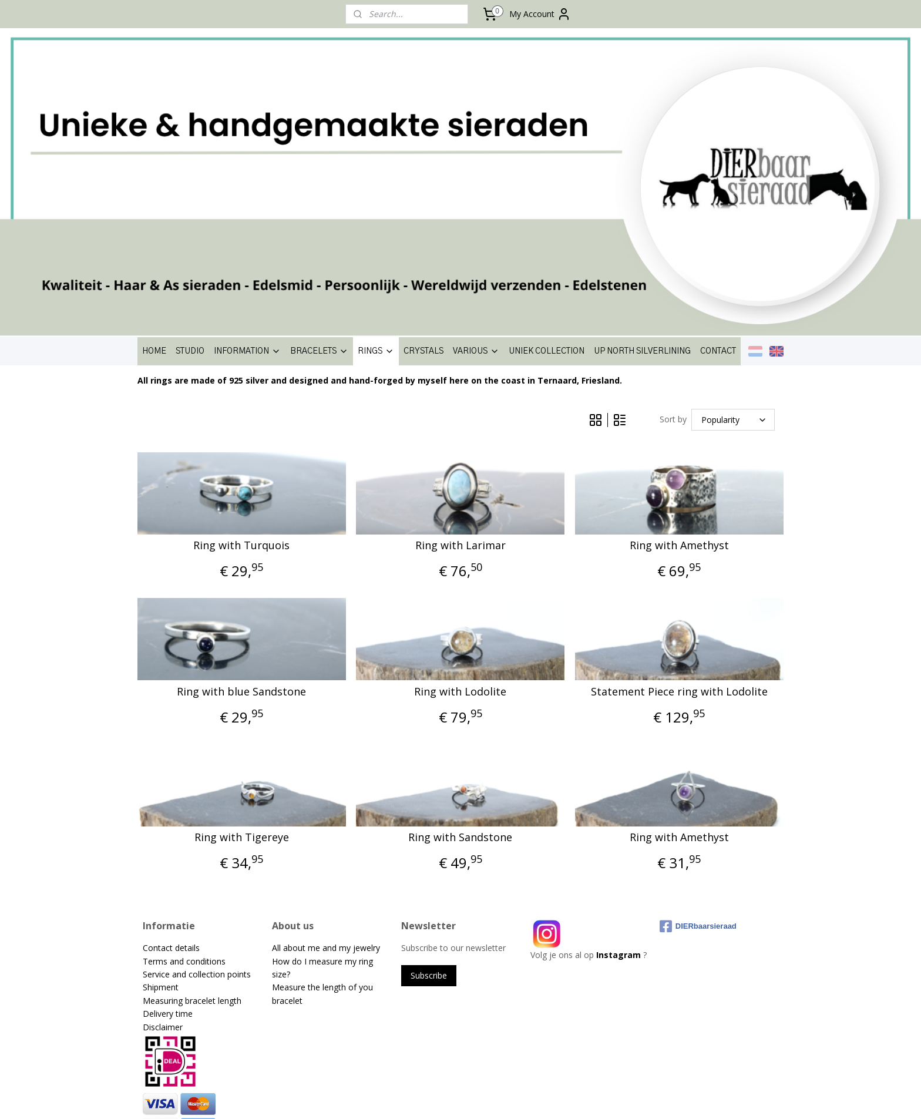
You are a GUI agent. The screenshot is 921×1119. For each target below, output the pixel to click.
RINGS (376, 209)
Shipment (161, 846)
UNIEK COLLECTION (546, 210)
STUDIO (190, 210)
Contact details (171, 806)
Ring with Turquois (241, 404)
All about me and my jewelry (327, 806)
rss (443, 1097)
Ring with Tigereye (241, 696)
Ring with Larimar (460, 404)
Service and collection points (197, 832)
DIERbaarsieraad (698, 785)
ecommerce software (490, 1097)
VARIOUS (476, 209)
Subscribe (429, 833)
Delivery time (168, 872)
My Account (540, 14)
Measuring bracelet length (192, 859)
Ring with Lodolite (460, 550)
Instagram (618, 813)
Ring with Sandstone (460, 696)
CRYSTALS (423, 210)
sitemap (419, 1097)
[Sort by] (733, 278)
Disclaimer (163, 885)
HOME (154, 210)
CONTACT (718, 210)
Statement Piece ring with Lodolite (679, 550)
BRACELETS (319, 209)
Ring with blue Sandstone (241, 550)
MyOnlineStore (594, 1097)
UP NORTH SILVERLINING (642, 210)
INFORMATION (247, 209)
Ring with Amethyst (679, 404)
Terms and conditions (184, 819)
